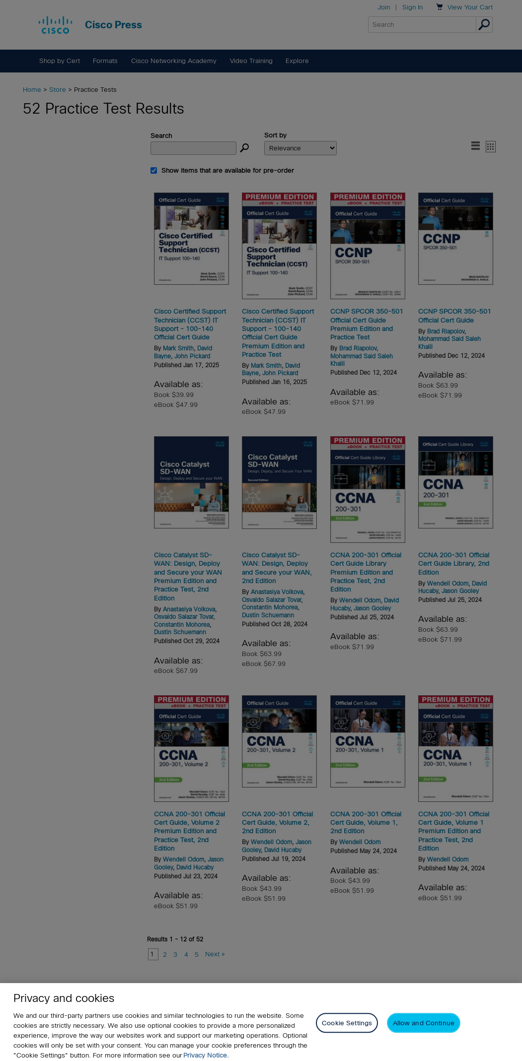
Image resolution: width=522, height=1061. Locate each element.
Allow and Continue (423, 1030)
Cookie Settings (347, 1030)
